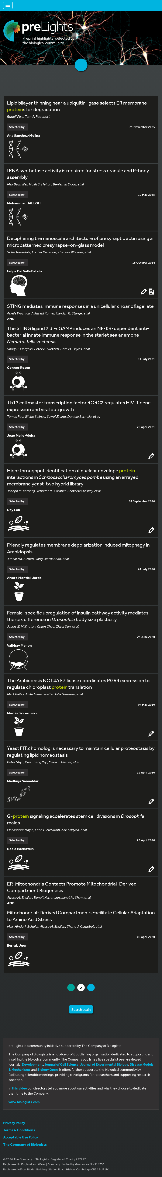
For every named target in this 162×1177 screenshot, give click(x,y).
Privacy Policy (14, 1122)
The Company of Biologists (25, 1144)
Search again (81, 1009)
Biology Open (47, 1069)
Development (32, 1064)
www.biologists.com (24, 1102)
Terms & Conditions (19, 1130)
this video (19, 1088)
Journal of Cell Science (61, 1064)
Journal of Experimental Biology (104, 1064)
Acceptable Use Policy (20, 1137)
